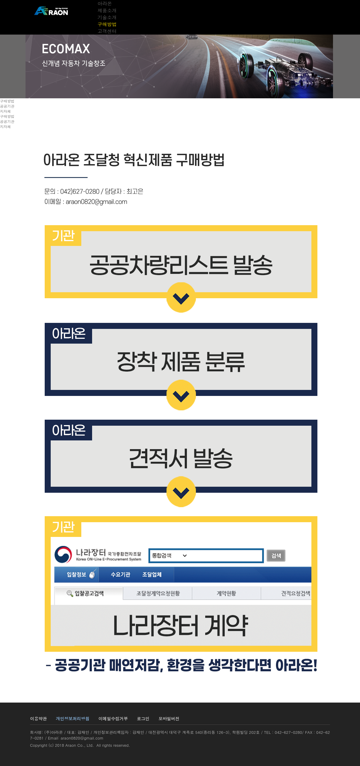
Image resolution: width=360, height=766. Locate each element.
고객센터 (107, 31)
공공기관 (7, 106)
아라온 (105, 3)
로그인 (143, 718)
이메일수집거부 (113, 718)
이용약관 (38, 718)
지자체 (5, 111)
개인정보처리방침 (72, 718)
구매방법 (107, 24)
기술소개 (107, 17)
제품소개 (107, 10)
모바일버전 (168, 718)
